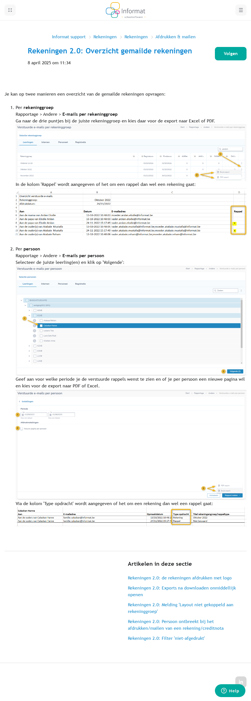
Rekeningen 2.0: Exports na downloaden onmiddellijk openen (182, 591)
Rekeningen (105, 36)
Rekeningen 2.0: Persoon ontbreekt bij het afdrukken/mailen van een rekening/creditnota (176, 625)
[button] (10, 10)
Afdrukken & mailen (176, 36)
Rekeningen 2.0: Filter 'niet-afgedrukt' (166, 638)
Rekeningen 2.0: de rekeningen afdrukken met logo (180, 578)
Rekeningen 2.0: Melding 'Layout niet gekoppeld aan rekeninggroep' (180, 608)
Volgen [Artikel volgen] (231, 53)
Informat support (69, 36)
